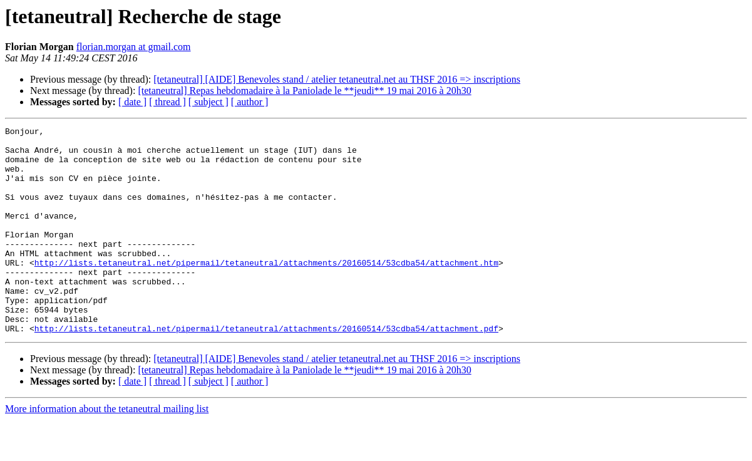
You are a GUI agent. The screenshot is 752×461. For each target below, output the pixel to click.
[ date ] (132, 101)
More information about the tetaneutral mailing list (107, 450)
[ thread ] (167, 101)
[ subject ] (208, 101)
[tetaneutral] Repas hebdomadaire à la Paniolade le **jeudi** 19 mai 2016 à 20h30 (304, 90)
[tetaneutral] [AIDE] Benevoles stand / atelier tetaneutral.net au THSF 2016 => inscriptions (336, 79)
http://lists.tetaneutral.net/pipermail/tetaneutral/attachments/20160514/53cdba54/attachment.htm (266, 290)
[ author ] (250, 101)
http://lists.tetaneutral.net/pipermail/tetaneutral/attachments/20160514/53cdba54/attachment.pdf (266, 369)
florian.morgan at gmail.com (133, 46)
